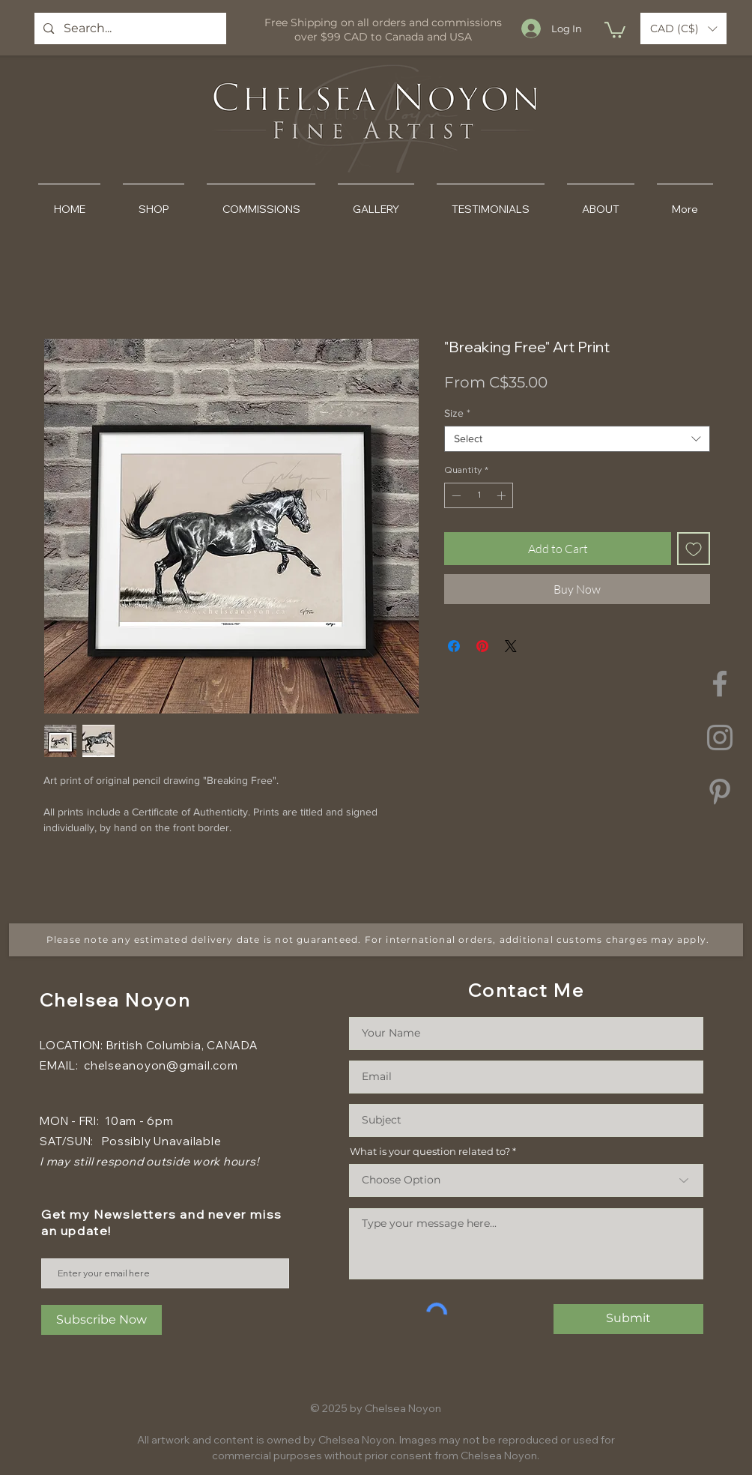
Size (457, 413)
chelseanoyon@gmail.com (161, 1065)
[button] (614, 29)
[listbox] (683, 28)
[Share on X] (511, 646)
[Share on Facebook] (454, 646)
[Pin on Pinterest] (482, 646)
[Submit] (628, 1319)
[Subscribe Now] (101, 1320)
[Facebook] (720, 683)
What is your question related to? (430, 1151)
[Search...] (129, 28)
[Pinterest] (720, 791)
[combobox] (577, 439)
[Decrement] (454, 495)
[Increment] (502, 495)
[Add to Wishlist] (693, 548)
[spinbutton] (478, 495)
